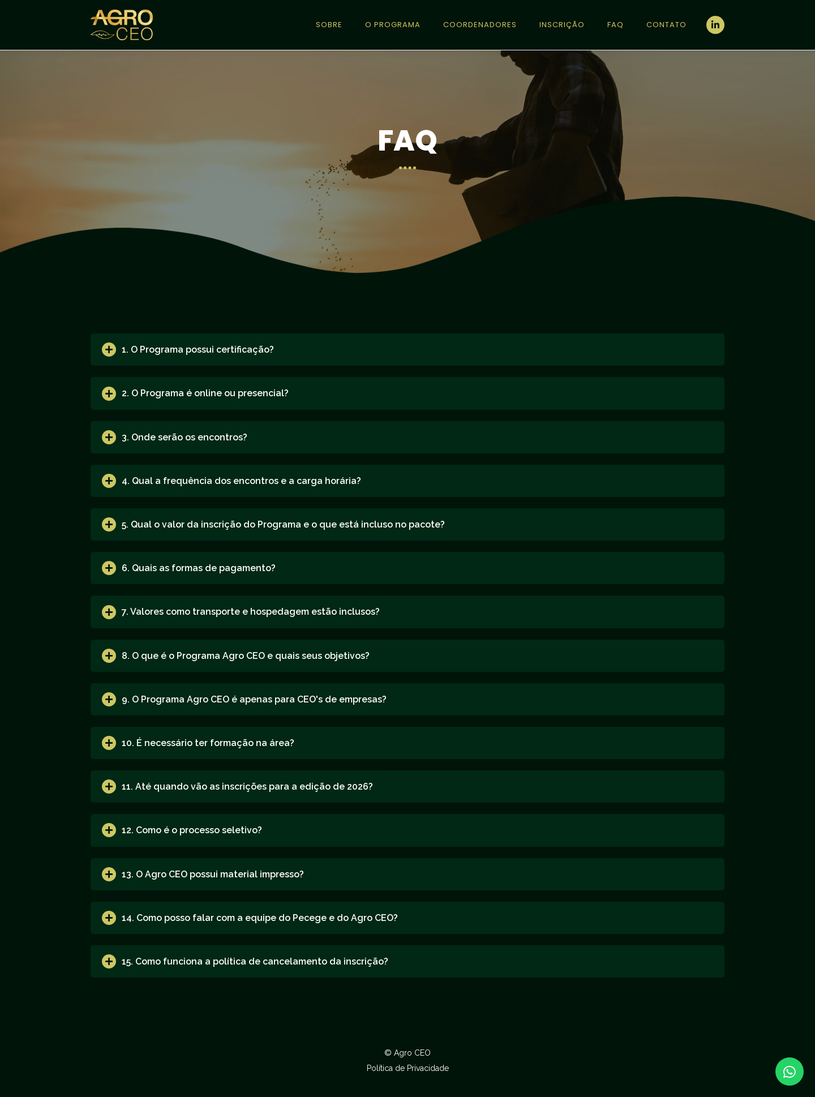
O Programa (393, 24)
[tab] (407, 349)
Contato (666, 24)
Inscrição (562, 24)
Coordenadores (480, 24)
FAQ (615, 24)
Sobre (329, 24)
